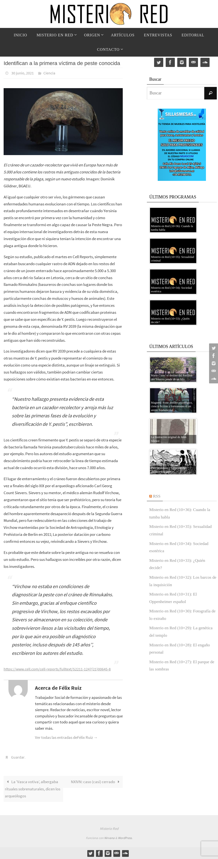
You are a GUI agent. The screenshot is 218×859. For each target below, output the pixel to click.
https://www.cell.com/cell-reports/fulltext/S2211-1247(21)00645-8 (59, 668)
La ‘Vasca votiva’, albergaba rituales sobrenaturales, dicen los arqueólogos (32, 788)
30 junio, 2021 (22, 73)
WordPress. (125, 838)
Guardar (18, 756)
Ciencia (49, 73)
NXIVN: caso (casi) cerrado (96, 781)
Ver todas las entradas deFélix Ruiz (66, 737)
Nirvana (109, 838)
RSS (157, 496)
